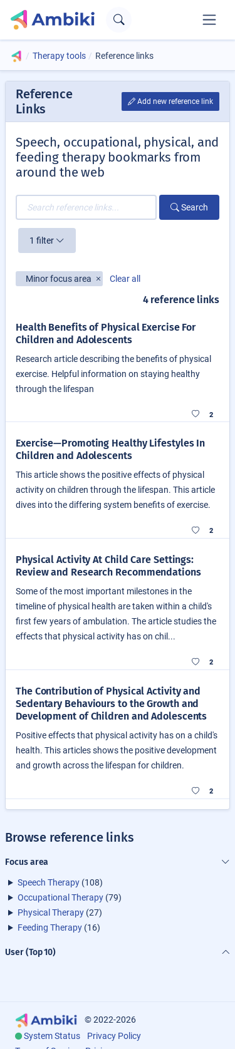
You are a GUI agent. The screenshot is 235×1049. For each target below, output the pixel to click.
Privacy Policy (114, 1036)
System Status (52, 1036)
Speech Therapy (49, 882)
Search (189, 207)
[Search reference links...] (86, 207)
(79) (70, 897)
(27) (60, 912)
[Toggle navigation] (209, 19)
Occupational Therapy (60, 897)
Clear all (125, 279)
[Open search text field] (119, 20)
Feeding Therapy (50, 927)
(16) (59, 927)
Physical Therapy (51, 912)
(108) (60, 882)
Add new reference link (170, 101)
